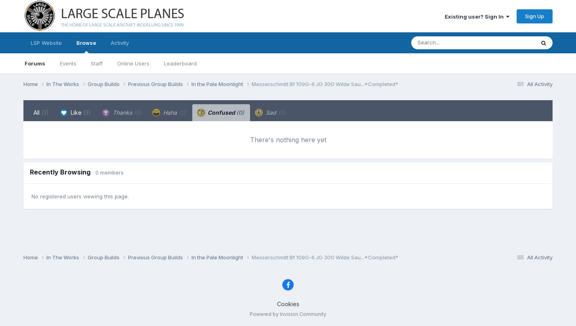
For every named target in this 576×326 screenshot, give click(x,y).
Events (68, 63)
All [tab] (41, 112)
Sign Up (534, 16)
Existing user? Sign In (477, 16)
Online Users (133, 63)
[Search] (451, 42)
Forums (35, 63)
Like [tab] (75, 113)
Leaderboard (180, 63)
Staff (97, 63)
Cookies (288, 304)
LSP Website (46, 43)
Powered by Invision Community (288, 314)
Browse (86, 46)
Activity (120, 43)
